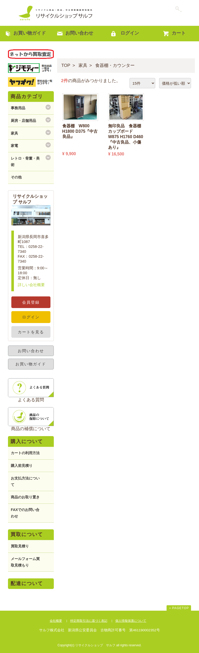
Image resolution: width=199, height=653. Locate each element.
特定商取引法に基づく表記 (88, 621)
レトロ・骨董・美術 (25, 161)
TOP (65, 65)
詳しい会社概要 (31, 285)
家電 (14, 146)
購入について (27, 441)
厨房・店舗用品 (23, 121)
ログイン (31, 317)
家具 (83, 65)
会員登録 (31, 302)
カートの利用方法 (25, 453)
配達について (27, 583)
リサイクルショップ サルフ (55, 13)
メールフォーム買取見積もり (25, 562)
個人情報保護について (130, 621)
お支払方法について (25, 481)
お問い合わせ (31, 351)
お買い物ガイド (30, 364)
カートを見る (31, 332)
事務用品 (18, 108)
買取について (27, 534)
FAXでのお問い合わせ (25, 513)
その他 (16, 177)
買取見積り (20, 546)
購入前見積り (21, 465)
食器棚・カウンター (115, 65)
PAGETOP (180, 608)
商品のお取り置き (25, 497)
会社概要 (56, 621)
